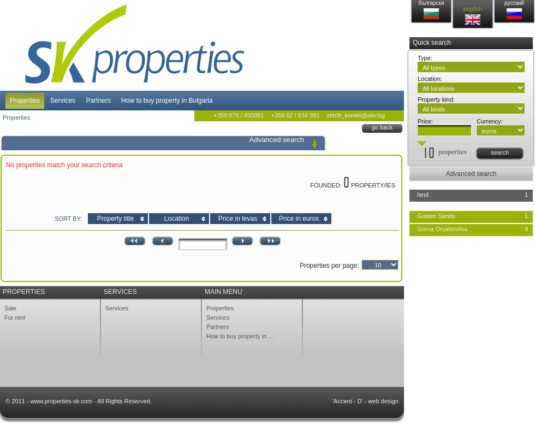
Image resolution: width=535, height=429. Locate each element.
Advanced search (471, 174)
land (423, 194)
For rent (15, 317)
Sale (10, 308)
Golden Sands (436, 216)
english (473, 8)
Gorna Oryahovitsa (442, 229)
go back (382, 127)
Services (62, 100)
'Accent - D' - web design (365, 401)
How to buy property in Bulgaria (166, 100)
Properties (25, 100)
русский (514, 3)
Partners (98, 100)
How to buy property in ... (239, 336)
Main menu (223, 292)
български (431, 3)
